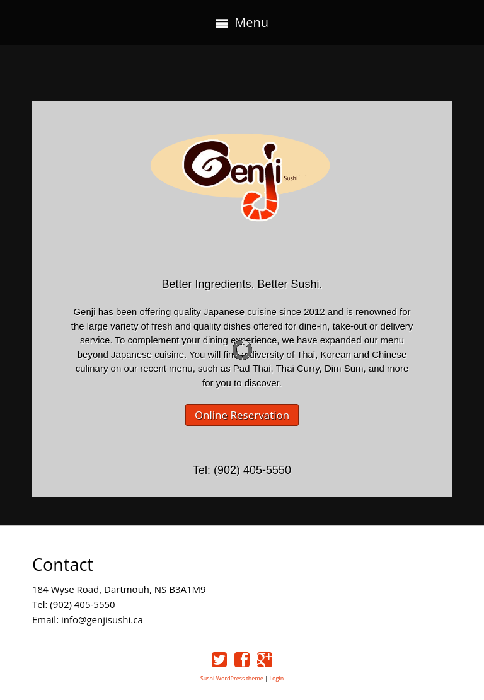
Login (276, 678)
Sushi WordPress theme (231, 678)
